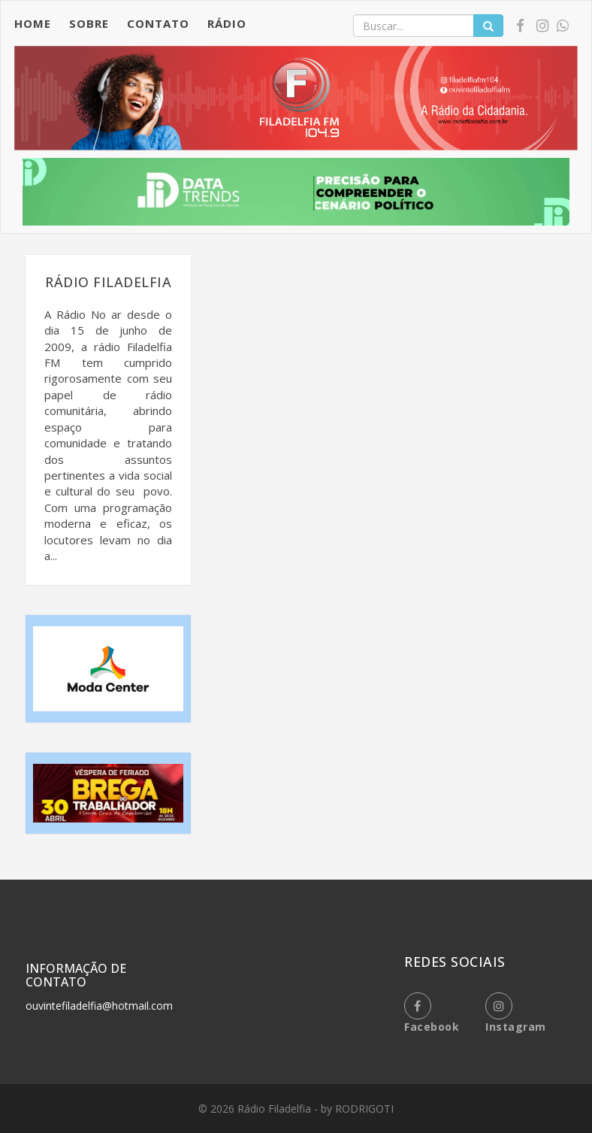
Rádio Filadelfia (275, 1108)
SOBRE (89, 23)
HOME (32, 23)
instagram (515, 1013)
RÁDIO (226, 23)
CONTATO (158, 23)
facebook (431, 1013)
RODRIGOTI (364, 1108)
